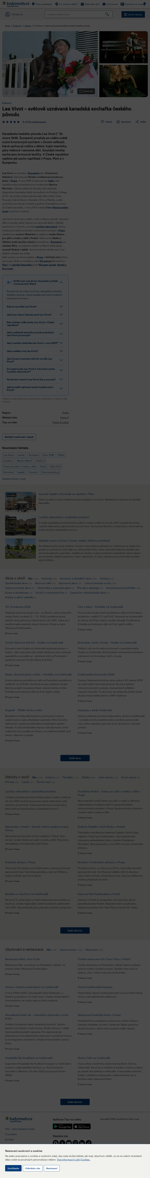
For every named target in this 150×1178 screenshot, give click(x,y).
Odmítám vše (32, 1168)
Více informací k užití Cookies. (73, 1159)
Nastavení (51, 1168)
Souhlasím (13, 1168)
